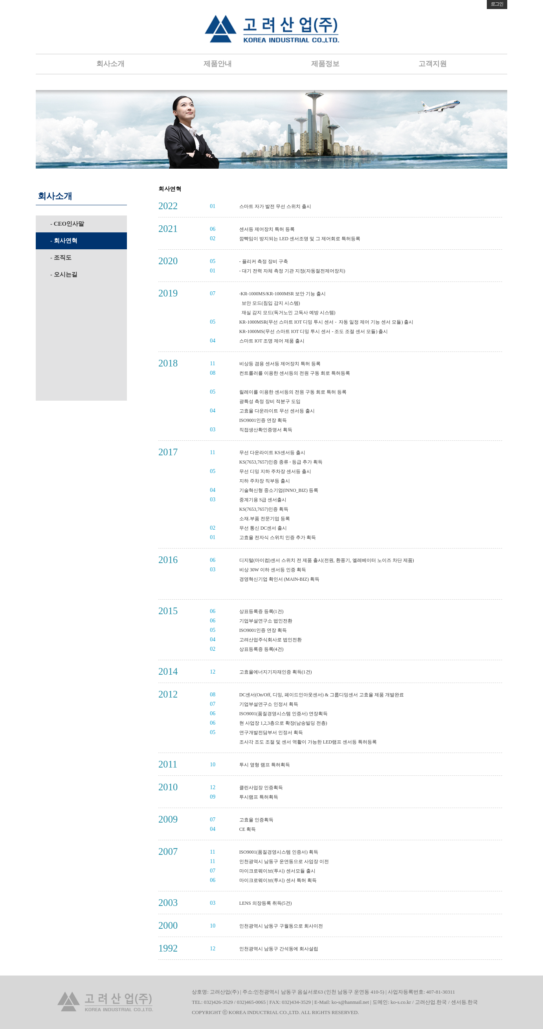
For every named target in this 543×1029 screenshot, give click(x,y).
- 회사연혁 (63, 240)
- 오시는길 (63, 274)
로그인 (497, 4)
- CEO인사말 (67, 224)
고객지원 (432, 64)
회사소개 (110, 64)
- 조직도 (61, 257)
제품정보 (325, 64)
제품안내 (218, 64)
